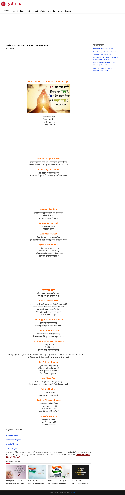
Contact (68, 11)
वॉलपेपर (42, 11)
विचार (22, 11)
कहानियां (15, 11)
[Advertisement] (62, 26)
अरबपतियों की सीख (12, 444)
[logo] (12, 6)
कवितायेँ (35, 11)
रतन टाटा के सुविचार (12, 449)
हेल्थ (49, 11)
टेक (54, 11)
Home (6, 11)
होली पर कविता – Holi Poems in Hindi (103, 49)
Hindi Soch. (72, 492)
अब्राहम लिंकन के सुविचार (13, 440)
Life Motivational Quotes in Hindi (18, 435)
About (60, 11)
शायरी (28, 11)
